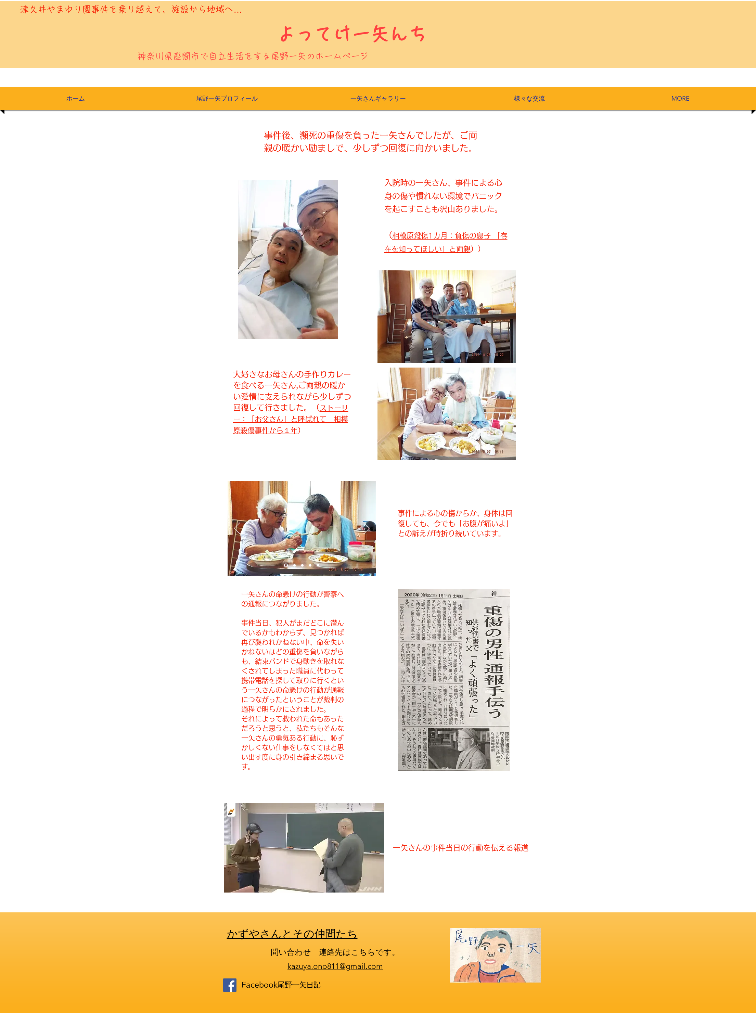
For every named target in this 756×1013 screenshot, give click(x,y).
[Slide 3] (302, 565)
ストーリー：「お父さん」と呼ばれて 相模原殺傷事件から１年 (290, 419)
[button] (378, 98)
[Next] (366, 528)
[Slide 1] (286, 565)
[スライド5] (318, 565)
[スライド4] (310, 565)
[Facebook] (229, 985)
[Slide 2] (294, 565)
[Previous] (237, 528)
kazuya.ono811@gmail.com (335, 966)
